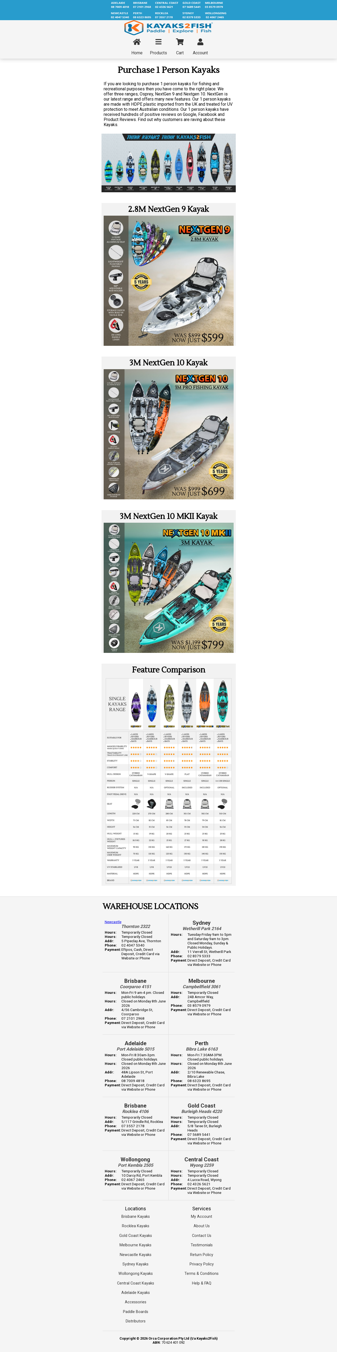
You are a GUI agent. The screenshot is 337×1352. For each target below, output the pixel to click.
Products (158, 47)
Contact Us (201, 1235)
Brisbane (135, 981)
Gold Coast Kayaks (135, 1235)
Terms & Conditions (201, 1273)
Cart (180, 47)
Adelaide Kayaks (135, 1292)
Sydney (202, 923)
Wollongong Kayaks (135, 1273)
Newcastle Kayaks (135, 1255)
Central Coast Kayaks (135, 1283)
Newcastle (113, 922)
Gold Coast (201, 1105)
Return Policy (201, 1255)
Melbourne (202, 981)
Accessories (135, 1302)
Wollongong (135, 1159)
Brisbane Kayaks (135, 1216)
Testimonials (202, 1245)
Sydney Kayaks (135, 1264)
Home (137, 47)
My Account (201, 1216)
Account (200, 47)
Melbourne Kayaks (135, 1245)
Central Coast (201, 1159)
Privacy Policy (202, 1264)
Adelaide (135, 1043)
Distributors (136, 1321)
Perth (201, 1043)
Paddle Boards (135, 1312)
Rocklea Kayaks (135, 1226)
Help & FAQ (201, 1283)
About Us (202, 1226)
